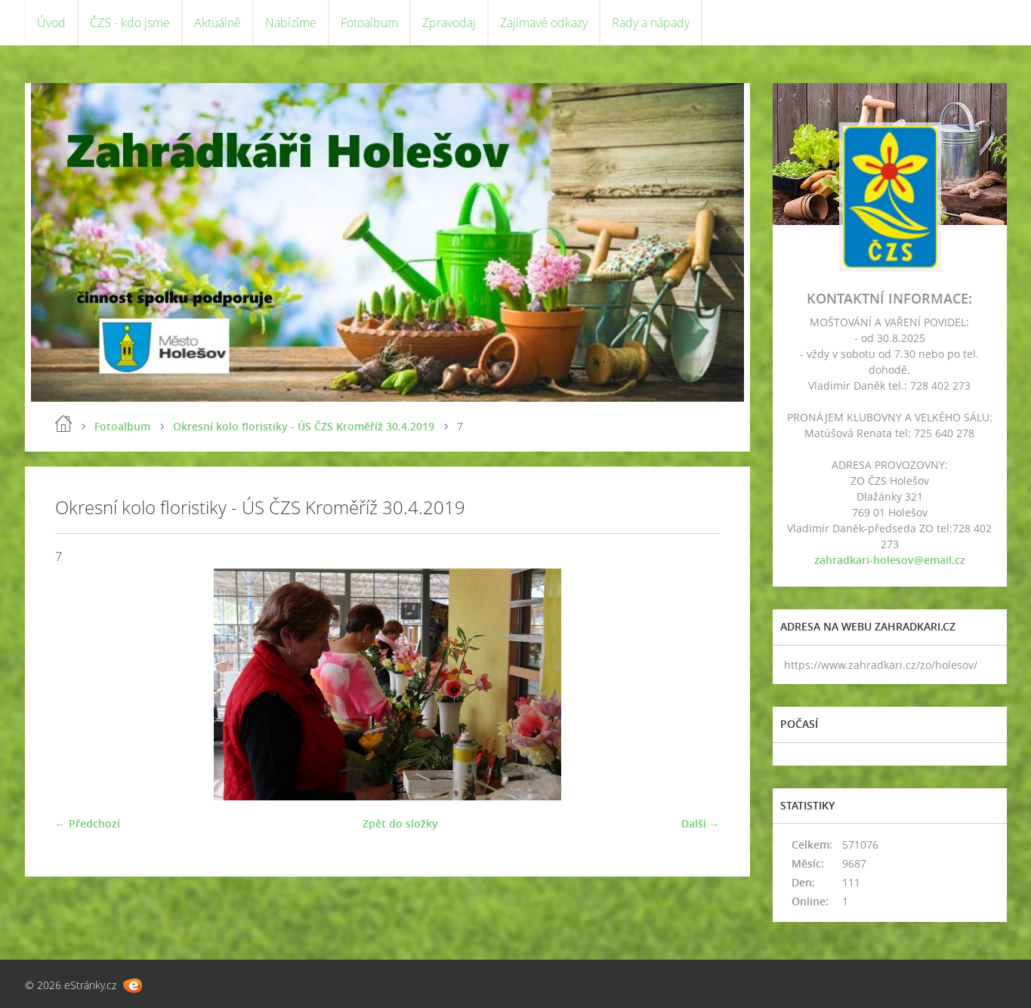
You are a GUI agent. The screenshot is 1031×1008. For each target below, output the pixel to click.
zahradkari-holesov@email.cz (889, 560)
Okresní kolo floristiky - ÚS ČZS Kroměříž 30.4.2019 (303, 426)
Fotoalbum (369, 22)
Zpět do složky (400, 823)
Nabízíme (290, 22)
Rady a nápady (651, 22)
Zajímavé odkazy (544, 22)
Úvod (51, 22)
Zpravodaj (449, 22)
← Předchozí (87, 823)
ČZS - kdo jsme (130, 22)
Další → (700, 823)
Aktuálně (217, 22)
